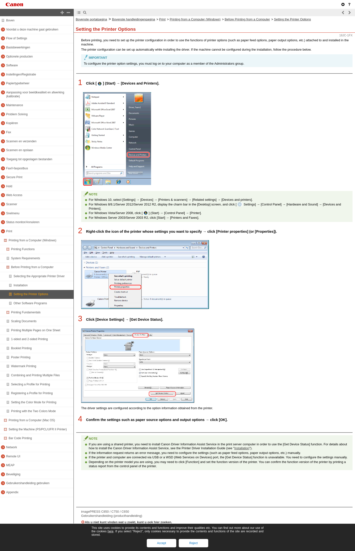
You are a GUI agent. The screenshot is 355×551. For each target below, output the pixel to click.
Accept (161, 543)
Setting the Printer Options (292, 19)
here (110, 531)
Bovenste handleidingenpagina (133, 19)
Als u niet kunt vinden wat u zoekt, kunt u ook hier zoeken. (128, 522)
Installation (241, 448)
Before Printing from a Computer (247, 19)
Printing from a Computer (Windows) (195, 19)
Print (162, 19)
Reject (193, 543)
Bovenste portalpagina (91, 19)
